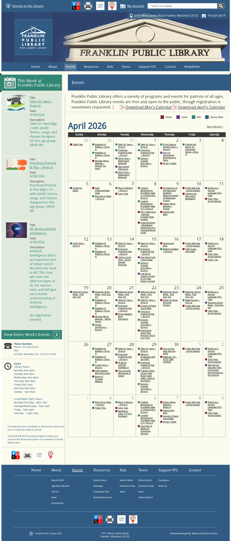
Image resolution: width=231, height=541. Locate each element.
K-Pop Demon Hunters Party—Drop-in (170, 147)
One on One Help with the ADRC (169, 351)
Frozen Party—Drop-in (102, 366)
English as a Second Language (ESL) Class (215, 192)
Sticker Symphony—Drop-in (101, 327)
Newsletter (192, 67)
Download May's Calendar (149, 107)
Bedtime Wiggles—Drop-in (170, 250)
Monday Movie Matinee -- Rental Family (103, 319)
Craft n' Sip (213, 260)
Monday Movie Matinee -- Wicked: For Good (102, 165)
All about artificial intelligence (123, 365)
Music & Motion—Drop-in (125, 189)
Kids (110, 67)
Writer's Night (169, 163)
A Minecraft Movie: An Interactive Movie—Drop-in (192, 149)
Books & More (100, 480)
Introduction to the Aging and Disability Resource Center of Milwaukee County (170, 194)
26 (86, 344)
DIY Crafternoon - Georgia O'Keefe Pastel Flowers (148, 216)
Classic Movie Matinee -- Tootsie (169, 206)
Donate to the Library (27, 6)
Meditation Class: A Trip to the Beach (125, 413)
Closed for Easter (77, 189)
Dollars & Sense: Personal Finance (170, 302)
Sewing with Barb (168, 213)
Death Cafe (78, 144)
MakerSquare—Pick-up (192, 301)
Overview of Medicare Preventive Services (146, 430)
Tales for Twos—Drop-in (125, 145)
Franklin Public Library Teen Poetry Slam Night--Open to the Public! (148, 376)
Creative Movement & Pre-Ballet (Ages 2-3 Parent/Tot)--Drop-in (148, 193)
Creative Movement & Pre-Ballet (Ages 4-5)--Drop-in (148, 205)
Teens (126, 67)
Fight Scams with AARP (190, 250)
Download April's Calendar (201, 107)
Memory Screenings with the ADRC (148, 357)
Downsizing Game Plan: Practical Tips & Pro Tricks (148, 334)
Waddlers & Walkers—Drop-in (102, 147)
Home (35, 67)
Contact (170, 67)
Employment (57, 503)
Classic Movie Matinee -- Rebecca (169, 405)
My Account (135, 6)
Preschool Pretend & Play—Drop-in (125, 153)
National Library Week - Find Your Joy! (80, 294)
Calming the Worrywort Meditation (190, 196)
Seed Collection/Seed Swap (102, 190)
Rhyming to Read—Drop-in (103, 197)
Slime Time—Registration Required (124, 161)
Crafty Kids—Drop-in (79, 244)
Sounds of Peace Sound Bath (148, 307)
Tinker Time (100, 408)
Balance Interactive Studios (204, 533)
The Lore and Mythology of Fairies (124, 373)
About (52, 67)
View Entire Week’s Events (27, 334)
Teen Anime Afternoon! (123, 167)
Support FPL (147, 67)
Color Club (123, 194)
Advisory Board (145, 497)
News (54, 497)
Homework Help (127, 486)
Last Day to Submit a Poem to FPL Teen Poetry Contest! (148, 278)
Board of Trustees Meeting (99, 379)
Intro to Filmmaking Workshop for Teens (169, 157)
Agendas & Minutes (60, 486)
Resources (91, 67)
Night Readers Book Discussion (102, 372)
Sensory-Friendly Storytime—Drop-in (146, 162)
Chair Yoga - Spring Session (214, 200)
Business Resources (103, 497)
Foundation (164, 480)
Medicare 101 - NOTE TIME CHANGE (170, 359)
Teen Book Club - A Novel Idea (148, 258)
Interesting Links (101, 492)
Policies (55, 492)
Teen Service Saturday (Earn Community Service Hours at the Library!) (215, 370)
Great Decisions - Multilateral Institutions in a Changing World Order (148, 228)
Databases (98, 486)
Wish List (163, 486)
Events (70, 67)
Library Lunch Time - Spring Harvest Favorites (124, 261)
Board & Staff (57, 480)
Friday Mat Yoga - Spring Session (192, 189)
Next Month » (215, 126)
